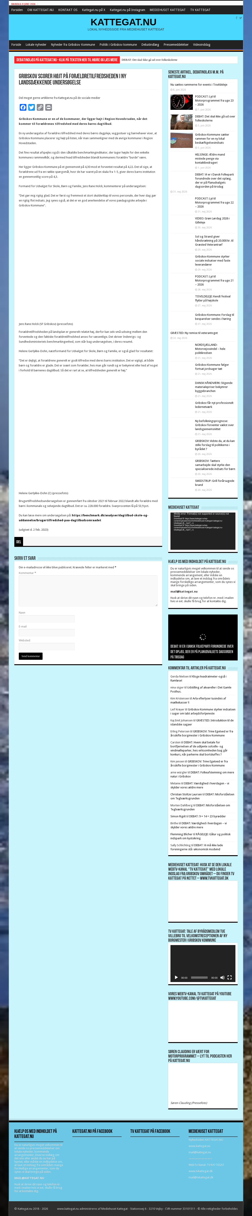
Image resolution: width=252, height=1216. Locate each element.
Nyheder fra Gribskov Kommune (73, 44)
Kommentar (27, 573)
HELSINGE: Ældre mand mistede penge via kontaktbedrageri (210, 158)
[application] (202, 531)
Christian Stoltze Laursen (186, 794)
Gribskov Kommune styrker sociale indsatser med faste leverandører (212, 260)
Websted (24, 640)
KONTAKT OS (68, 10)
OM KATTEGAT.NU (40, 10)
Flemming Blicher (181, 834)
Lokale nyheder (36, 44)
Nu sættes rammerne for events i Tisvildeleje (198, 84)
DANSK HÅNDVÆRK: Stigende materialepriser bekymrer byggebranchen (214, 387)
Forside (16, 44)
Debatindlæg (150, 44)
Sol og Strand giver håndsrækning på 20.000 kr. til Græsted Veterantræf (214, 240)
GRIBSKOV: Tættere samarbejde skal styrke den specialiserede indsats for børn (215, 465)
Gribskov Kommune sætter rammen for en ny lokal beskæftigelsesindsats (212, 138)
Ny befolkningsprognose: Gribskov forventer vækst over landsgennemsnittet (214, 425)
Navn (22, 612)
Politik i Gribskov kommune (118, 44)
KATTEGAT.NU (123, 22)
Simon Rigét (178, 816)
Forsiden (17, 10)
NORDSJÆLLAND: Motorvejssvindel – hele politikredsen (210, 349)
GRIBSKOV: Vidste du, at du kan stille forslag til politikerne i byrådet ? (215, 445)
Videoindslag (201, 44)
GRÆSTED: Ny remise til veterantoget (194, 333)
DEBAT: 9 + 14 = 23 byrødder (207, 816)
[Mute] (222, 977)
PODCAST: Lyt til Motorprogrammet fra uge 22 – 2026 (214, 202)
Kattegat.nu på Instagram (127, 10)
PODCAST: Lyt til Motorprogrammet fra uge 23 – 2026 (214, 100)
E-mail (23, 626)
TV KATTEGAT (200, 10)
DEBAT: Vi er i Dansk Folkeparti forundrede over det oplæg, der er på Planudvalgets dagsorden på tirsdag (201, 652)
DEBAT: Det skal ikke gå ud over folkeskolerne (149, 59)
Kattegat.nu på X (93, 10)
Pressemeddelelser (176, 44)
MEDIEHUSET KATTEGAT (168, 10)
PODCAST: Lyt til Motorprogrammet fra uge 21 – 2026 (214, 280)
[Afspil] (176, 977)
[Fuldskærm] (229, 977)
